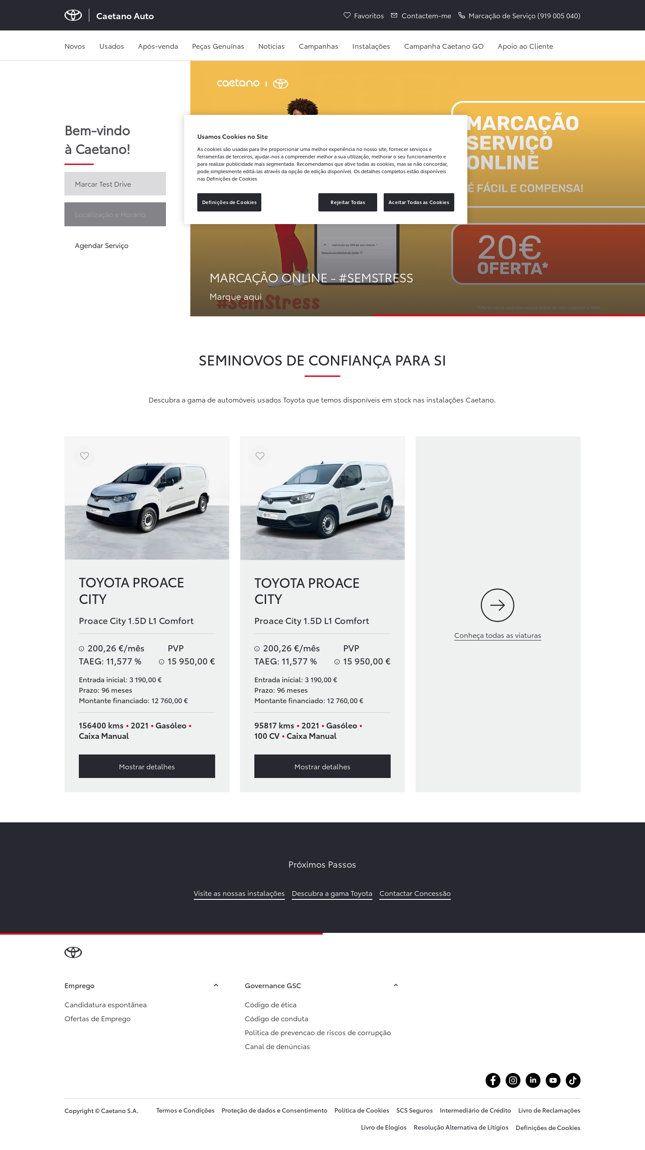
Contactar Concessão (415, 893)
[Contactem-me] (421, 15)
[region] (325, 169)
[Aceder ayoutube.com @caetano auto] (553, 1080)
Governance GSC (323, 985)
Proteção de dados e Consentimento (275, 1110)
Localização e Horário (110, 214)
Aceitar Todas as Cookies (418, 201)
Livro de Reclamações (549, 1110)
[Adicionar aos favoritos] (84, 456)
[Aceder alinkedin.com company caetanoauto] (533, 1080)
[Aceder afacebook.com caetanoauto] (493, 1080)
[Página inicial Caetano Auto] (109, 15)
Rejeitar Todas (348, 201)
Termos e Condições (185, 1110)
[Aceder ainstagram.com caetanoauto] (513, 1080)
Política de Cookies (361, 1110)
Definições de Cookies (548, 1127)
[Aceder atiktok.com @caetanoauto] (573, 1080)
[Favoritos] (364, 15)
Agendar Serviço (101, 245)
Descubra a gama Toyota (332, 893)
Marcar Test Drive (103, 183)
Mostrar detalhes (147, 766)
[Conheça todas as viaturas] (498, 614)
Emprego (142, 985)
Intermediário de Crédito (475, 1110)
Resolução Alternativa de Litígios (461, 1127)
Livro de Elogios (384, 1127)
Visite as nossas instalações (239, 893)
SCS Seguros (414, 1110)
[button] (519, 15)
